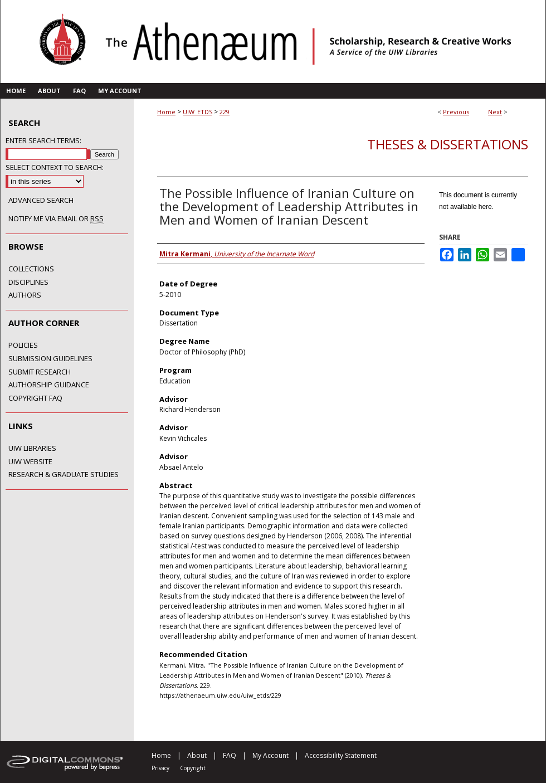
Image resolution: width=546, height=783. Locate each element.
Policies (23, 345)
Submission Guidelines (50, 358)
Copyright (193, 768)
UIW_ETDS (197, 112)
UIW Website (30, 462)
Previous (456, 112)
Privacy (160, 768)
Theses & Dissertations (447, 144)
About (197, 755)
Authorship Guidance (48, 385)
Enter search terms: (43, 140)
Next (495, 112)
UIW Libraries (32, 448)
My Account (270, 755)
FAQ (229, 755)
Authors (24, 295)
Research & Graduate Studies (63, 474)
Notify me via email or (56, 219)
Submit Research (39, 372)
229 (225, 112)
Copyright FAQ (35, 398)
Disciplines (28, 282)
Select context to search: (55, 167)
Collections (31, 269)
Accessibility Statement (341, 755)
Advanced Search (41, 200)
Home (166, 112)
